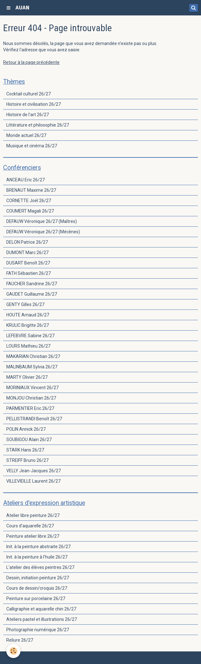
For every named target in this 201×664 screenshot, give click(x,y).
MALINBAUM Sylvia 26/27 (31, 366)
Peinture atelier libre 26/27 (32, 536)
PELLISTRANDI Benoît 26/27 (34, 418)
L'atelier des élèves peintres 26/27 (40, 567)
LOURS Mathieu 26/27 (28, 346)
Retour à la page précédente (31, 62)
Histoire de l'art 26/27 (27, 114)
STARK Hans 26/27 (25, 449)
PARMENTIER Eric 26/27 (30, 408)
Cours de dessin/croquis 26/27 (36, 588)
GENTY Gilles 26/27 (25, 304)
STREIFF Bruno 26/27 (27, 460)
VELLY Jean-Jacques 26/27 (33, 470)
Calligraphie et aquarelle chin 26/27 (41, 608)
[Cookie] (13, 651)
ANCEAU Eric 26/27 (25, 179)
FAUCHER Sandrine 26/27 (31, 283)
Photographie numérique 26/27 (37, 629)
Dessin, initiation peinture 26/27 (37, 577)
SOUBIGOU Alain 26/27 (29, 439)
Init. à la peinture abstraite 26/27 (38, 546)
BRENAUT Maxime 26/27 (31, 190)
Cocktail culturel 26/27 (28, 93)
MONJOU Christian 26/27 (31, 397)
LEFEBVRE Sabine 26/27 (30, 335)
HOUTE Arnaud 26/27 (27, 314)
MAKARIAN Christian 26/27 (33, 356)
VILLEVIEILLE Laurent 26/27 (33, 481)
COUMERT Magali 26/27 (30, 210)
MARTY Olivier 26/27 (27, 377)
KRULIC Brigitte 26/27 (27, 325)
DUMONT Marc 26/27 (27, 252)
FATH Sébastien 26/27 (28, 273)
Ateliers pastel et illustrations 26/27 (41, 619)
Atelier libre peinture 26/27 (33, 515)
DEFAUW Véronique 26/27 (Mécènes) (43, 231)
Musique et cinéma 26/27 (31, 145)
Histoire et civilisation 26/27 (33, 104)
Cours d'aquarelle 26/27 (30, 525)
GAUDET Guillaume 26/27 (31, 294)
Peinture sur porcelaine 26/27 (35, 598)
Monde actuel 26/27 (26, 135)
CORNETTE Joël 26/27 (28, 200)
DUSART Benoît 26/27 (28, 262)
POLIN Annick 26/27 (26, 429)
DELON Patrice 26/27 (27, 242)
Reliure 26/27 (19, 640)
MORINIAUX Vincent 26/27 (32, 387)
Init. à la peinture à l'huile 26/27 (36, 556)
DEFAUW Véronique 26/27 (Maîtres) (41, 221)
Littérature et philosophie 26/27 (37, 125)
